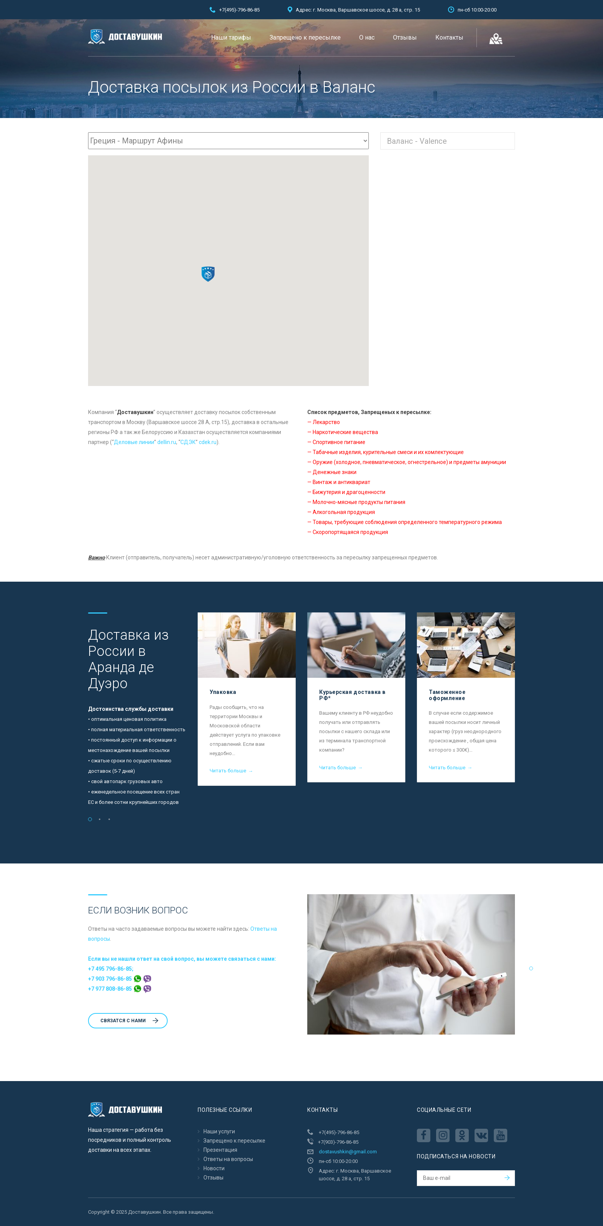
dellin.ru (166, 442)
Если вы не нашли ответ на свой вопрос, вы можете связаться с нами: (182, 959)
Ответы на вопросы (228, 1159)
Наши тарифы (231, 37)
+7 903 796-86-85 (119, 979)
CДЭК (188, 442)
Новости (214, 1168)
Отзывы (405, 37)
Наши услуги (219, 1131)
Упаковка (223, 692)
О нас (367, 37)
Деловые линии (134, 442)
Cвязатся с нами (129, 1020)
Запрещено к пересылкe (305, 37)
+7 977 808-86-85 (119, 989)
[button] (208, 274)
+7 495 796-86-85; (110, 969)
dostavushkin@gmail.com (348, 1151)
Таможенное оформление (447, 695)
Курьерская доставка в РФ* (352, 695)
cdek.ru (208, 442)
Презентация (220, 1150)
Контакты (449, 37)
